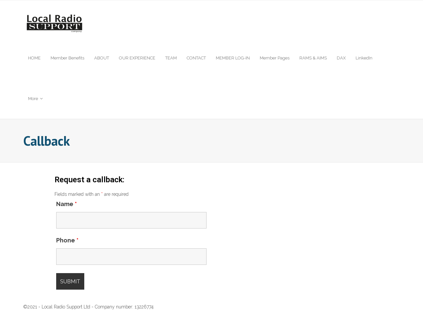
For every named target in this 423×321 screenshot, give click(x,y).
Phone (67, 240)
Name (66, 203)
